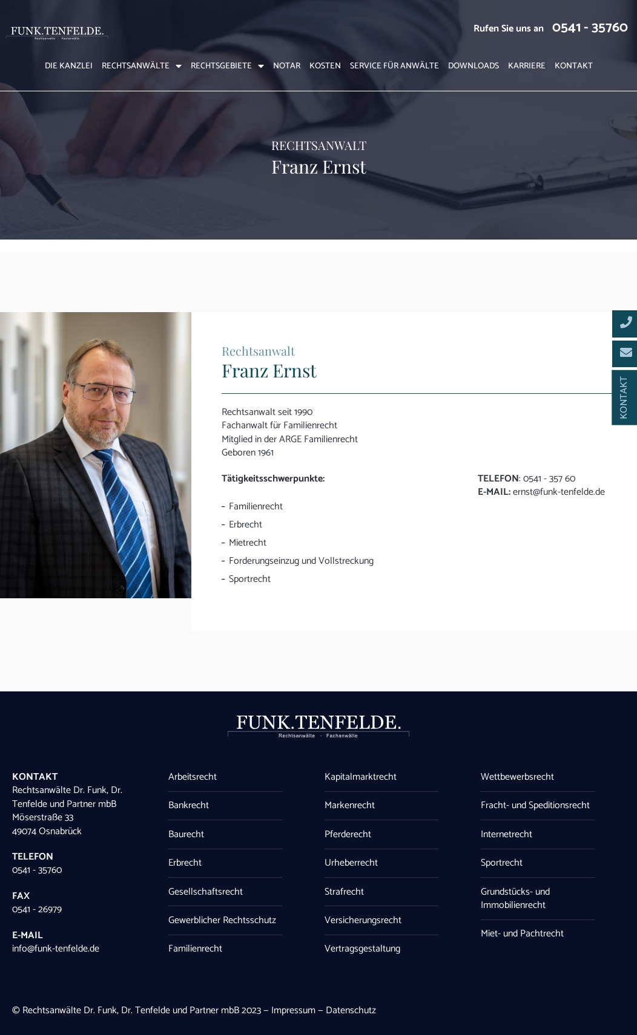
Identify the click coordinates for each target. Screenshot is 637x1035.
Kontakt (574, 66)
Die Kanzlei (69, 66)
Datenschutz (351, 1010)
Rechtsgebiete (227, 66)
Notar (286, 66)
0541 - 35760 (590, 27)
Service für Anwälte (394, 66)
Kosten (325, 66)
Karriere (527, 66)
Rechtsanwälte (142, 66)
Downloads (473, 66)
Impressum (293, 1010)
